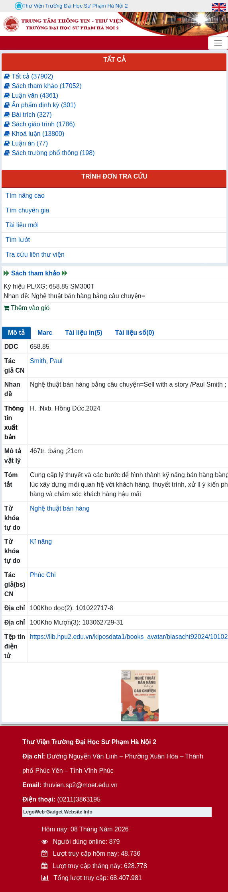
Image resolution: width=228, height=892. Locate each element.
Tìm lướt (18, 239)
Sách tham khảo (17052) (43, 86)
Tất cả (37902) (28, 76)
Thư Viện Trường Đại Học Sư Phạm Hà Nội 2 (71, 6)
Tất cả (114, 59)
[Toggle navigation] (218, 43)
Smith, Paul (46, 361)
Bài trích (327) (28, 114)
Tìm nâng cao (25, 195)
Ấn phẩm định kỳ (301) (40, 105)
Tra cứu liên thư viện (35, 254)
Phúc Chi (43, 575)
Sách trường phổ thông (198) (49, 152)
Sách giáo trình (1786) (39, 124)
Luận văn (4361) (31, 95)
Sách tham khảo (35, 273)
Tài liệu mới (22, 225)
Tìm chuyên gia (27, 210)
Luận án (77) (26, 143)
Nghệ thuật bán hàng (60, 508)
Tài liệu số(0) (134, 332)
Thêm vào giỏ (26, 308)
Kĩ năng (41, 541)
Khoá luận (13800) (34, 133)
